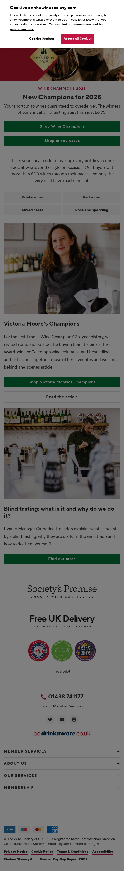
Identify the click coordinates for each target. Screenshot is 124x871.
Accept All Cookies (78, 39)
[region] (62, 24)
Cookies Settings (41, 39)
